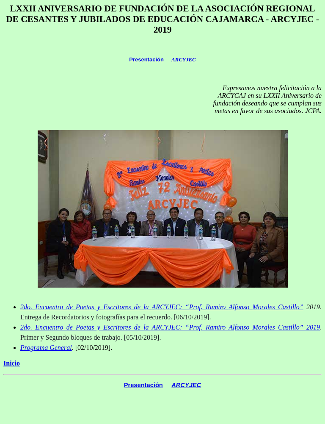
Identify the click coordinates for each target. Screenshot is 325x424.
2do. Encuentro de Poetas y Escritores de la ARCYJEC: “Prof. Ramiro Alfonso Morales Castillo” (161, 306)
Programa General (46, 347)
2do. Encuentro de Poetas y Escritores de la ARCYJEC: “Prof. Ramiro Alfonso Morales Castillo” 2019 (170, 327)
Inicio (11, 363)
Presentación (146, 59)
